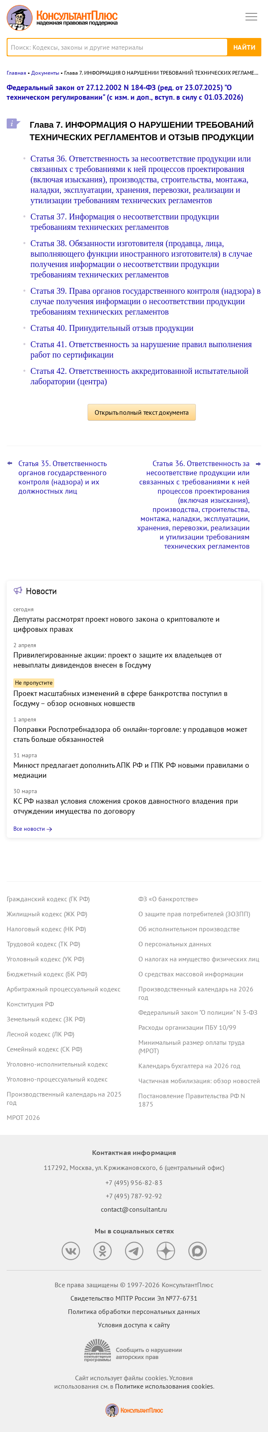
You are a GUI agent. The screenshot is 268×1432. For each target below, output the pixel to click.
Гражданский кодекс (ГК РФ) (48, 899)
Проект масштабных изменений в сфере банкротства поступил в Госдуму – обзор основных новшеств (120, 698)
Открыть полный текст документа (142, 412)
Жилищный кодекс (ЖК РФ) (47, 914)
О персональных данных (174, 944)
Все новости (29, 828)
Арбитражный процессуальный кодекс (63, 989)
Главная (16, 73)
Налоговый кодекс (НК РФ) (46, 929)
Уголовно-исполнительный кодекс (57, 1064)
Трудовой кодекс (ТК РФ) (43, 944)
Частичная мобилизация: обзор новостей (199, 1081)
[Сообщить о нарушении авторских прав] (134, 1350)
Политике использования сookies (164, 1386)
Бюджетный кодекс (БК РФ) (47, 974)
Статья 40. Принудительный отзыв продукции (111, 328)
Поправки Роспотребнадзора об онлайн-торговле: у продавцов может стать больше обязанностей (130, 734)
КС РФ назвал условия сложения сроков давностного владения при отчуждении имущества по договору (125, 806)
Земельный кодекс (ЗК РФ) (46, 1019)
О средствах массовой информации (190, 974)
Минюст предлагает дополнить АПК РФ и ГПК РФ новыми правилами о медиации (131, 770)
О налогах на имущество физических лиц (198, 959)
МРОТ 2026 (23, 1117)
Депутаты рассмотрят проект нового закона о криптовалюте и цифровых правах (116, 624)
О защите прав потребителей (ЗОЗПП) (194, 914)
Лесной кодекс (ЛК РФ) (40, 1034)
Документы (45, 73)
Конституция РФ (30, 1004)
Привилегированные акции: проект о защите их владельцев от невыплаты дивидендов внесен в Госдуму (117, 660)
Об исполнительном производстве (189, 929)
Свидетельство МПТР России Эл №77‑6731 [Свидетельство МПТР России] (134, 1298)
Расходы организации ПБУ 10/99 (187, 1027)
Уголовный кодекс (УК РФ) (45, 959)
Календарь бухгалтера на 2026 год (189, 1065)
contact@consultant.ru (134, 1209)
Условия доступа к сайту (134, 1325)
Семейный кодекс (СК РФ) (44, 1049)
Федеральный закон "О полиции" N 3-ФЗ (198, 1012)
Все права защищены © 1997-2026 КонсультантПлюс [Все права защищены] (134, 1285)
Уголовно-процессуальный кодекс (57, 1079)
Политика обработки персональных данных (134, 1311)
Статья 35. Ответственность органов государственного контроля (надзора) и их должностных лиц (62, 477)
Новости (41, 591)
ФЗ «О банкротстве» (168, 899)
